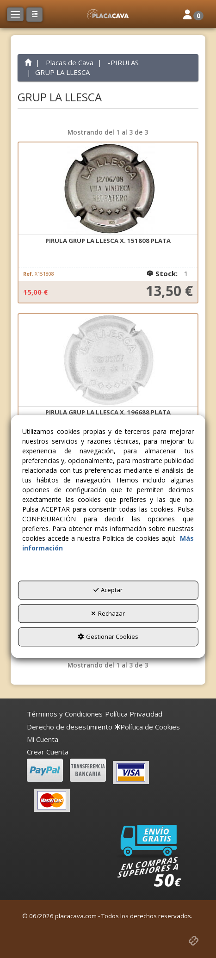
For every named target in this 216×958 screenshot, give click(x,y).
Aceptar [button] (108, 590)
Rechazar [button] (108, 613)
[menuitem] (65, 714)
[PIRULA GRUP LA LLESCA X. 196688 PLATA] (108, 360)
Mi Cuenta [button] (42, 739)
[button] (108, 14)
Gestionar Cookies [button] (108, 637)
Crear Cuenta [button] (47, 751)
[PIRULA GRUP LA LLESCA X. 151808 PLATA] (108, 188)
